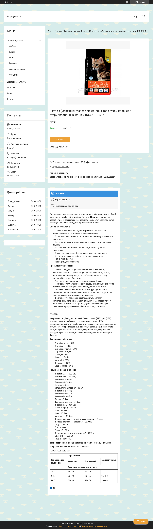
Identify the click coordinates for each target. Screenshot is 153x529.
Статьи (10, 99)
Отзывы (11, 87)
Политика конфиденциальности (94, 526)
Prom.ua (89, 524)
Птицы (12, 58)
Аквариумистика (17, 69)
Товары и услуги (15, 40)
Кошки (12, 52)
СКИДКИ (13, 75)
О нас (9, 93)
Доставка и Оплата (16, 82)
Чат (141, 521)
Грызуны (13, 63)
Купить (59, 139)
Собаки (12, 46)
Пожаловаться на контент (69, 526)
